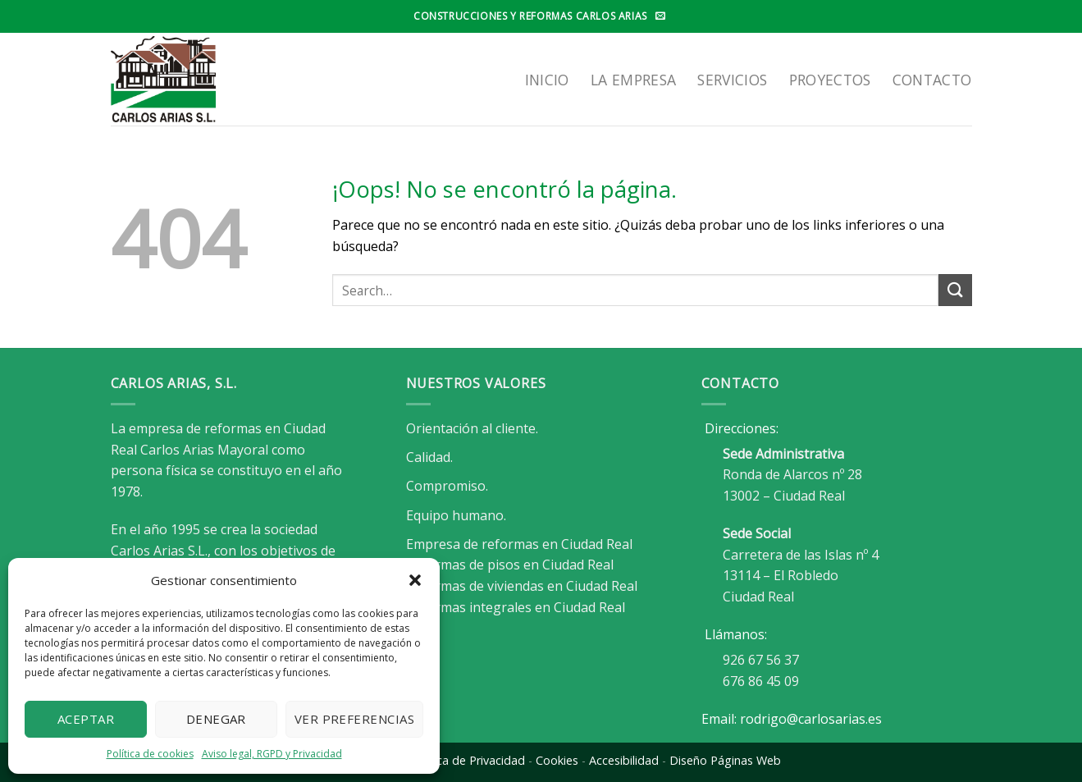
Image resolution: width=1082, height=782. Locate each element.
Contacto (932, 79)
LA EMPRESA (634, 79)
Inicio (547, 79)
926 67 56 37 (761, 660)
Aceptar (85, 719)
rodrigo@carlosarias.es (811, 719)
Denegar (216, 719)
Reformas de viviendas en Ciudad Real (521, 586)
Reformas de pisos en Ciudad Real (510, 565)
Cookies (557, 760)
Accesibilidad (624, 760)
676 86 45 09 (761, 681)
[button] (415, 580)
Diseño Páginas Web (725, 760)
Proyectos (830, 79)
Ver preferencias (354, 719)
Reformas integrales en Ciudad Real (515, 607)
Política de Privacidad (467, 760)
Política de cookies (150, 754)
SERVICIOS (732, 79)
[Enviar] (954, 290)
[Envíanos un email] (660, 16)
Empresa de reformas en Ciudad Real (519, 544)
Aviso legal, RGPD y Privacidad (272, 754)
